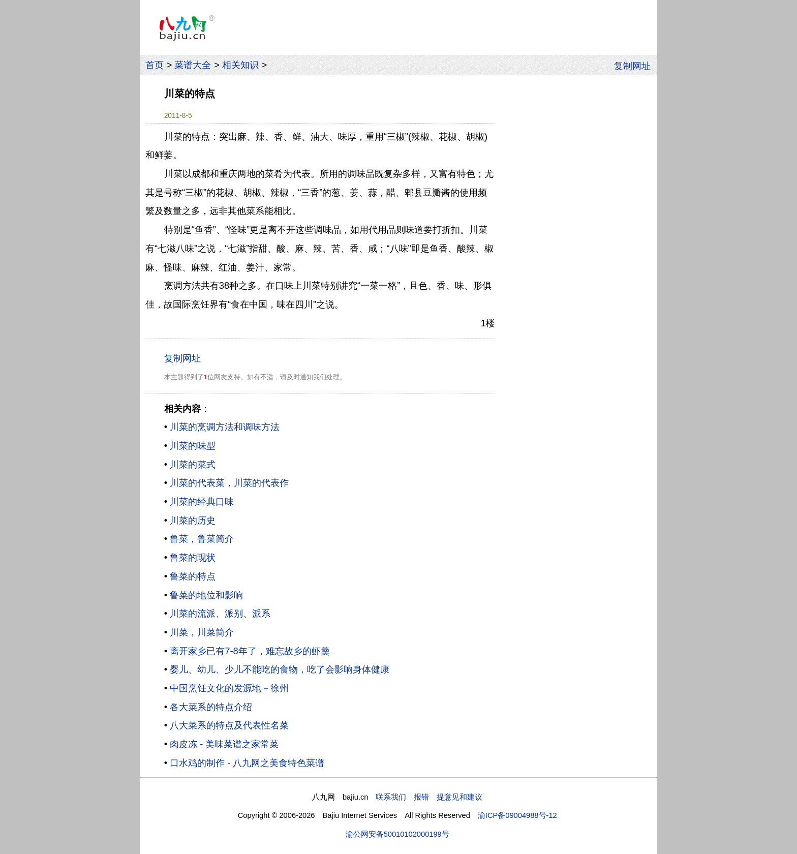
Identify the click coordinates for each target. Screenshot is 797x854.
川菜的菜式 (193, 464)
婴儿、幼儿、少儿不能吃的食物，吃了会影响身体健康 (279, 669)
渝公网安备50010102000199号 (397, 834)
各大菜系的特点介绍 (211, 707)
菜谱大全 (192, 64)
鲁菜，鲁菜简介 (202, 538)
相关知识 (240, 64)
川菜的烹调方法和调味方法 (225, 426)
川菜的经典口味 (202, 501)
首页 (154, 64)
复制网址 (635, 65)
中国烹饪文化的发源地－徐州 (229, 688)
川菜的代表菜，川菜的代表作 (229, 482)
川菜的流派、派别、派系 (220, 613)
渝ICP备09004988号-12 (517, 815)
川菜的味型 (193, 445)
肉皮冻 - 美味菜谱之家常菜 (224, 744)
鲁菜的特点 (193, 576)
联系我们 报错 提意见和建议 (429, 797)
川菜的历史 (193, 520)
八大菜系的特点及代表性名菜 (229, 725)
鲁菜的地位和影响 (206, 595)
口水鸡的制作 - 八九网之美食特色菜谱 (247, 762)
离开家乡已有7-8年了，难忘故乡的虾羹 (250, 651)
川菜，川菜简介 (202, 632)
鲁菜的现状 (193, 557)
